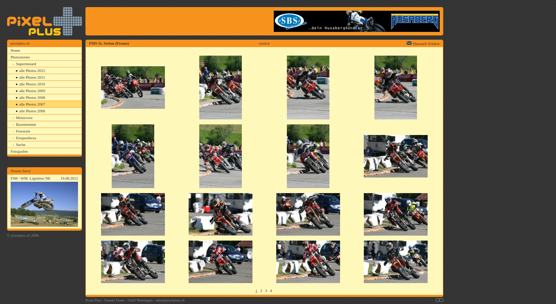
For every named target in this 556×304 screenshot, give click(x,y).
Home (15, 50)
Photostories (20, 57)
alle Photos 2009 (32, 91)
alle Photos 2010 (32, 84)
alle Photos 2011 (32, 77)
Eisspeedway (26, 138)
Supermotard (26, 64)
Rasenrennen (26, 124)
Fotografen (19, 151)
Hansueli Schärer (426, 43)
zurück (264, 43)
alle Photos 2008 (32, 97)
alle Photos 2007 (32, 104)
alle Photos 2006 (32, 111)
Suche (21, 144)
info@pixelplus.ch (170, 300)
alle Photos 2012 (32, 70)
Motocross (24, 118)
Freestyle (23, 131)
